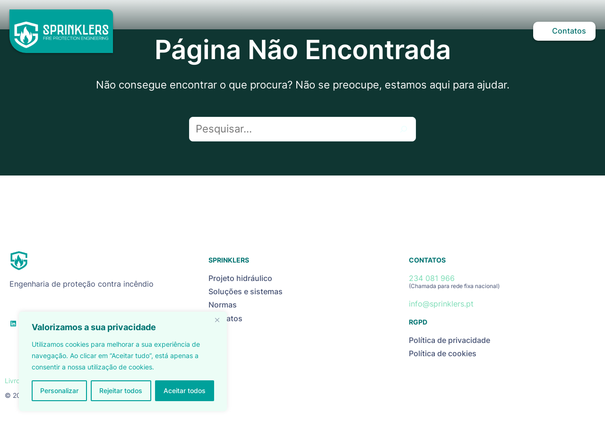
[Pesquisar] (404, 129)
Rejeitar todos (120, 390)
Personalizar (59, 390)
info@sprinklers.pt (441, 303)
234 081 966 (432, 278)
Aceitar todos (185, 390)
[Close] (217, 319)
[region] (123, 361)
